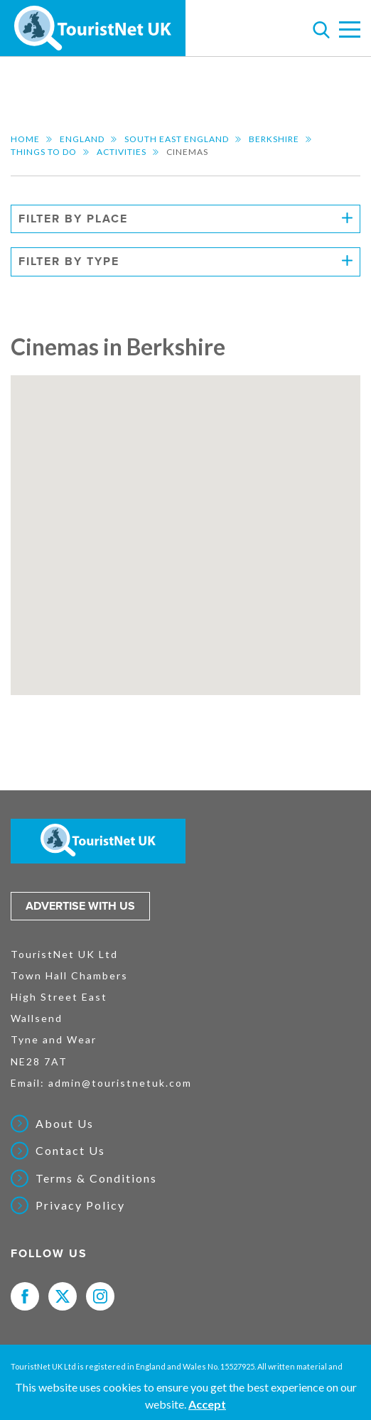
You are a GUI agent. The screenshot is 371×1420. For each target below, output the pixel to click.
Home (25, 139)
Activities (121, 151)
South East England (176, 139)
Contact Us (70, 1150)
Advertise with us (80, 906)
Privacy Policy (80, 1205)
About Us (65, 1123)
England (82, 139)
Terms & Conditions (96, 1178)
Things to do (44, 151)
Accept (207, 1404)
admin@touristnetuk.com (120, 1083)
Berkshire (274, 139)
